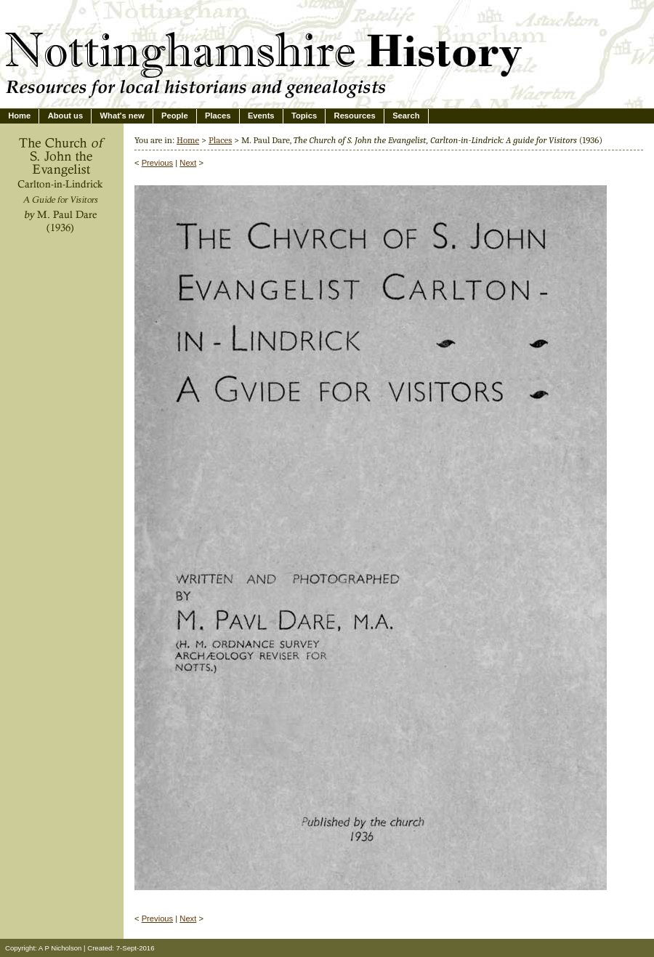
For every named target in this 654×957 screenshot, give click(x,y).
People (174, 115)
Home (19, 115)
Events (261, 115)
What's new (122, 115)
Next (187, 162)
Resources (355, 115)
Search (405, 115)
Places (217, 115)
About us (65, 115)
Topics (304, 115)
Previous (158, 162)
